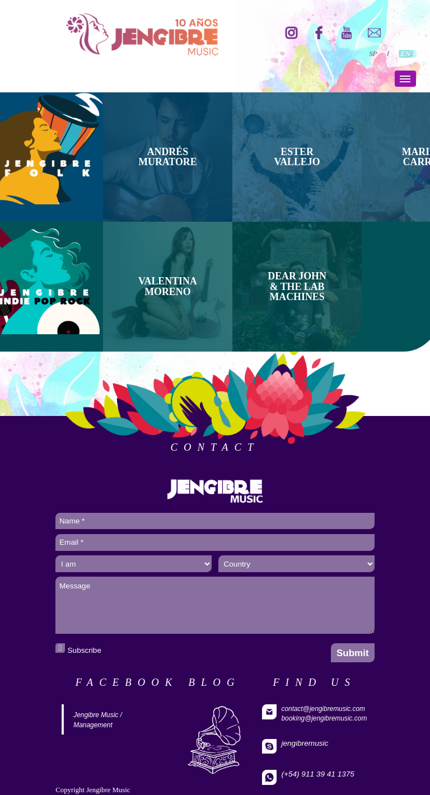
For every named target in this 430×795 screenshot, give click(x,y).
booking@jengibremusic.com (324, 718)
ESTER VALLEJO (297, 157)
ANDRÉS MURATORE (167, 157)
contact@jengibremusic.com (323, 709)
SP (373, 54)
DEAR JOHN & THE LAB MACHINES (297, 286)
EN (405, 54)
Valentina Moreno (167, 286)
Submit (352, 653)
